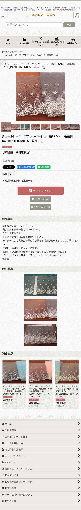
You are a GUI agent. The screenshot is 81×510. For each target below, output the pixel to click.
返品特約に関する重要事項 (17, 180)
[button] (4, 15)
